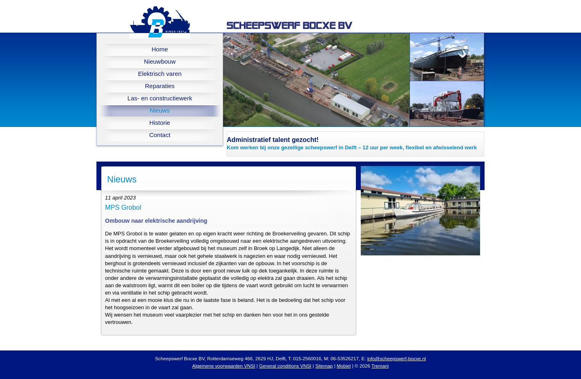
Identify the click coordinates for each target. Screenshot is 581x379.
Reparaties (160, 85)
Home (160, 49)
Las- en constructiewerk (159, 98)
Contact (159, 134)
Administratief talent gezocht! (273, 139)
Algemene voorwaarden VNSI (223, 365)
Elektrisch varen (160, 73)
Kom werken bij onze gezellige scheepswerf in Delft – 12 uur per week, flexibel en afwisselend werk (352, 147)
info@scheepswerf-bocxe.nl (396, 358)
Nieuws (160, 110)
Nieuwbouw (160, 61)
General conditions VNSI (285, 365)
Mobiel (344, 365)
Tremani (380, 365)
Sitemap (324, 365)
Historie (160, 122)
